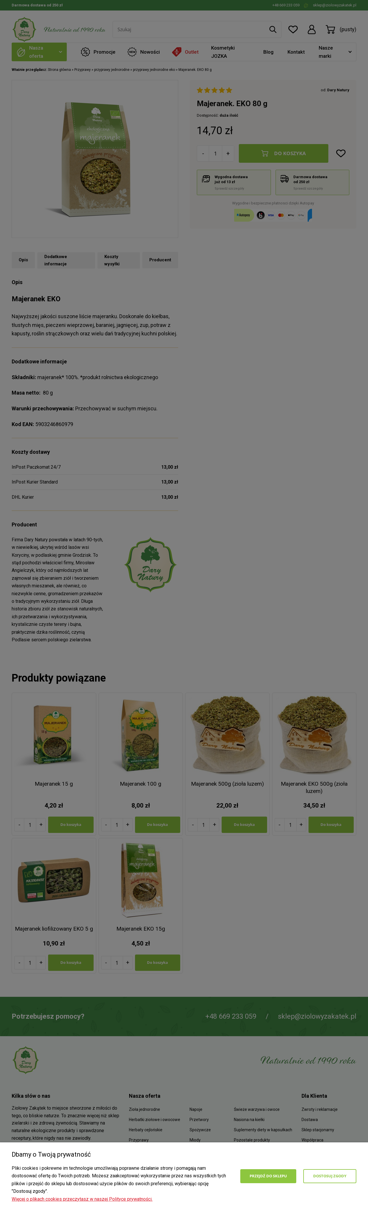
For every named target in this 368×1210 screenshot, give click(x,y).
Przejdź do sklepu (268, 1176)
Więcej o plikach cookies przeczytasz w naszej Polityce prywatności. (82, 1199)
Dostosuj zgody (329, 1176)
